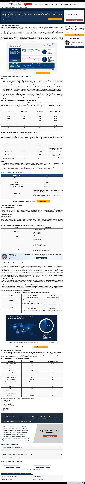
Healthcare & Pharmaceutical (10, 7)
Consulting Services (49, 4)
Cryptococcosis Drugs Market (39, 479)
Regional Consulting (64, 4)
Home (2, 7)
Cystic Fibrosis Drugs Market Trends (12, 467)
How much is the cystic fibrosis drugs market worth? (12, 447)
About (10, 1)
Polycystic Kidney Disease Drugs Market (10, 476)
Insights (56, 4)
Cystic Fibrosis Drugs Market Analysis (42, 465)
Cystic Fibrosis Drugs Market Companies (32, 469)
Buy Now (74, 20)
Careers (20, 1)
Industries (41, 4)
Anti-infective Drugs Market (7, 479)
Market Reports (73, 4)
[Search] (74, 1)
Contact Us (15, 1)
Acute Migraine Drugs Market (38, 476)
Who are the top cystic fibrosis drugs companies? (12, 457)
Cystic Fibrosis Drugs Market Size (11, 465)
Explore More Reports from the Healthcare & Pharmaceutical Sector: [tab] (16, 473)
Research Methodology (8, 19)
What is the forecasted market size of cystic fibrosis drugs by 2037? (15, 451)
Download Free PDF (55, 19)
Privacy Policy (78, 483)
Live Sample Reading (74, 46)
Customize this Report (41, 258)
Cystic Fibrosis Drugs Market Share (42, 467)
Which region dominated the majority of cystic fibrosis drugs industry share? (17, 454)
